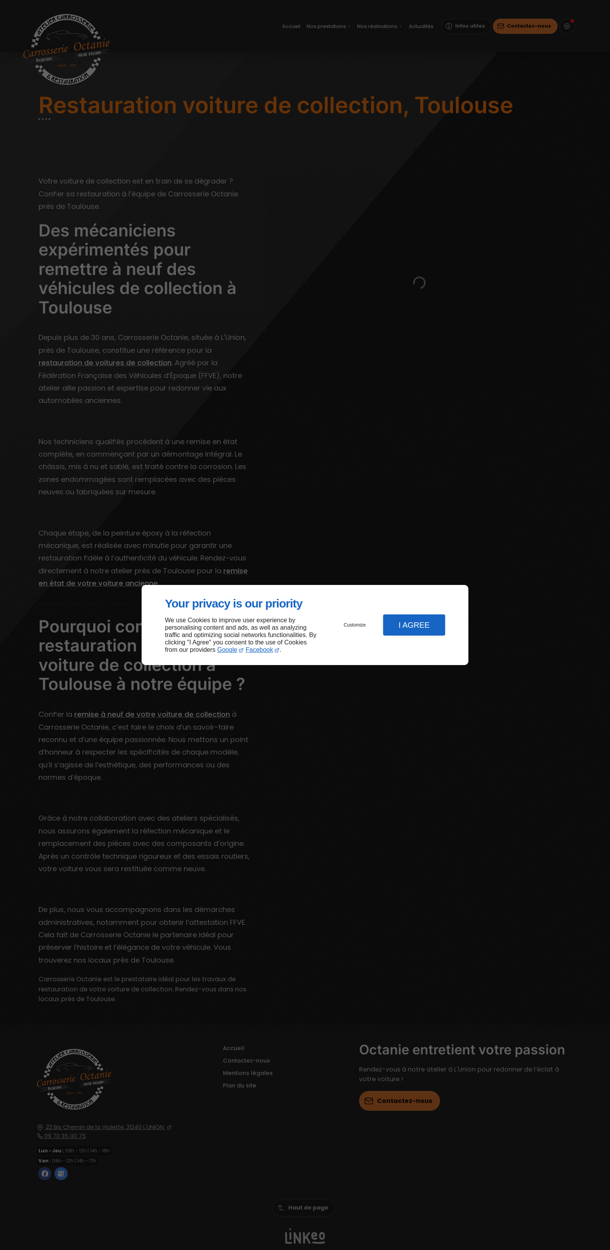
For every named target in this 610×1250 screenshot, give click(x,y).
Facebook (259, 649)
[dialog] (305, 625)
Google (227, 649)
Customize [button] (355, 625)
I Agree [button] (413, 625)
